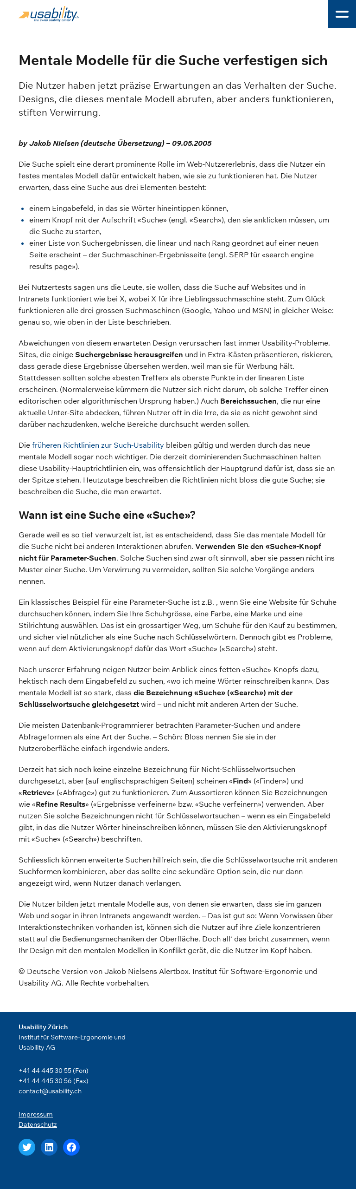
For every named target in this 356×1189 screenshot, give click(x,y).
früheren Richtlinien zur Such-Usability (98, 445)
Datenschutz (38, 1124)
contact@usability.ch (50, 1091)
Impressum (36, 1114)
